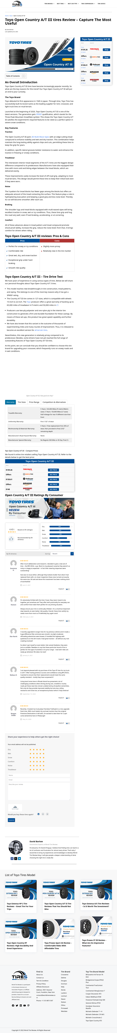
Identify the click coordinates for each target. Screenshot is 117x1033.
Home (6, 16)
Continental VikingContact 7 (95, 991)
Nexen (63, 999)
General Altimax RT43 (93, 1003)
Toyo (11, 16)
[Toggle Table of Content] (23, 76)
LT (57, 305)
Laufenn (64, 993)
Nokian (63, 1002)
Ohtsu (63, 1005)
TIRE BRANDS (48, 3)
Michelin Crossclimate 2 (94, 1018)
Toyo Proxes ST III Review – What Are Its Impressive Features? (94, 943)
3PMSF (39, 114)
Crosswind (64, 975)
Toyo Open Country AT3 (94, 1021)
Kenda (63, 990)
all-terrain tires (41, 330)
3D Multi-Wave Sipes (40, 137)
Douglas (64, 981)
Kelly (62, 987)
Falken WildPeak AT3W (93, 997)
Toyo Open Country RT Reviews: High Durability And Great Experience (20, 946)
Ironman (64, 984)
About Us (39, 975)
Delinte (63, 978)
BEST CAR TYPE (72, 3)
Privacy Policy (41, 984)
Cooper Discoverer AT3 (93, 994)
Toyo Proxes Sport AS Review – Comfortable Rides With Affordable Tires (58, 946)
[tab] (10, 402)
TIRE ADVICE (101, 3)
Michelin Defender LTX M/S (95, 1014)
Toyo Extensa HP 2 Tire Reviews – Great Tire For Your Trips (20, 906)
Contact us (40, 978)
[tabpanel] (39, 424)
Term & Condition (42, 981)
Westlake (64, 1011)
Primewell (64, 1008)
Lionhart (64, 996)
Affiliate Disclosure (42, 987)
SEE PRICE (53, 470)
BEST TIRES (60, 3)
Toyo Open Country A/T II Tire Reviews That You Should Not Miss (57, 906)
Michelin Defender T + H (94, 1011)
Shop (106, 50)
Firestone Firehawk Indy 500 (95, 1000)
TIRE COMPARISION (87, 3)
